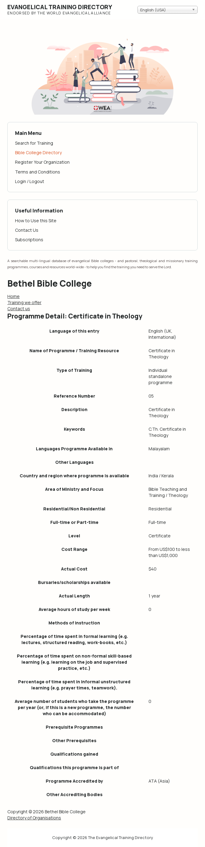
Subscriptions (29, 239)
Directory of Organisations (34, 818)
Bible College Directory (38, 152)
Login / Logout (29, 181)
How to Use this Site (35, 220)
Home (13, 296)
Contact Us (26, 230)
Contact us (18, 308)
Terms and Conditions (37, 172)
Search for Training (34, 143)
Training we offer (24, 302)
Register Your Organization (42, 162)
